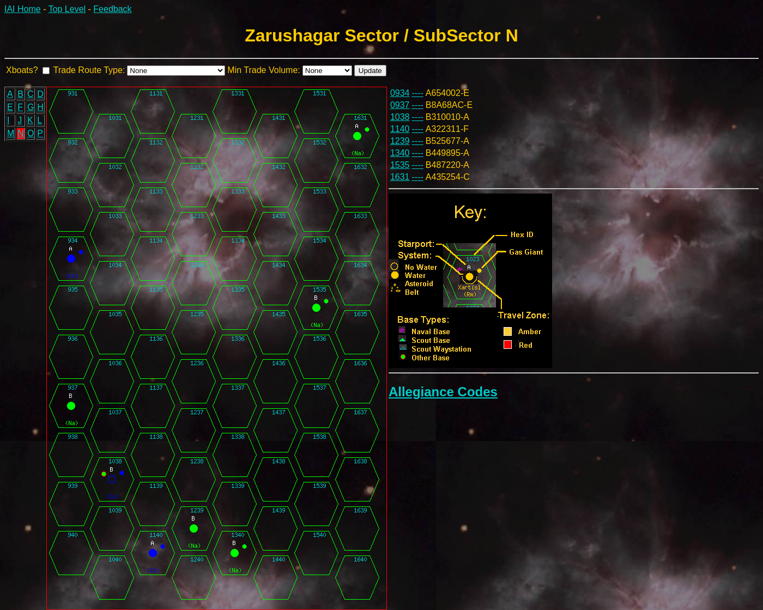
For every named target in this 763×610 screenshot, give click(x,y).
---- (417, 93)
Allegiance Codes (443, 391)
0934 (400, 93)
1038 (400, 117)
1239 (400, 141)
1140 (400, 129)
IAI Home (22, 9)
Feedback (112, 9)
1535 (400, 165)
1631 (400, 177)
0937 (400, 105)
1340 (400, 153)
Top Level (67, 9)
